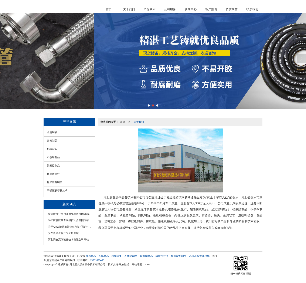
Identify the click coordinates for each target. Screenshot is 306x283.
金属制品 (52, 132)
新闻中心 (191, 9)
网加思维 (124, 264)
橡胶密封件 (53, 173)
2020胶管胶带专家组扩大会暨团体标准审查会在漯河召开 (70, 220)
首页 (109, 9)
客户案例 (211, 9)
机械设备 (52, 148)
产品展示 (150, 9)
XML (147, 264)
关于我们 (129, 9)
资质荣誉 (232, 9)
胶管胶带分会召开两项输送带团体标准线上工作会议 (70, 213)
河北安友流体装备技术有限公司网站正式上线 (70, 239)
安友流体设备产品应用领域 (63, 233)
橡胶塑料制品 (54, 182)
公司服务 (170, 9)
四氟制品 (52, 140)
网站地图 (137, 264)
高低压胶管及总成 (57, 190)
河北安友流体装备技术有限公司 (87, 264)
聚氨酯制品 (53, 165)
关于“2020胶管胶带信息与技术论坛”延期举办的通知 (70, 226)
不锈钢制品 (53, 157)
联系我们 (252, 9)
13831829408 (97, 260)
